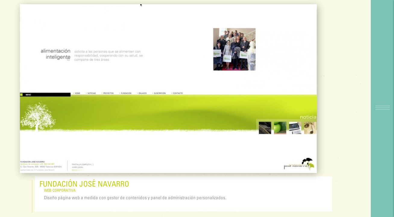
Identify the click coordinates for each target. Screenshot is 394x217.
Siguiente (332, 10)
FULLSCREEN (333, 51)
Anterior (331, 19)
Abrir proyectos (338, 27)
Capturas (332, 59)
